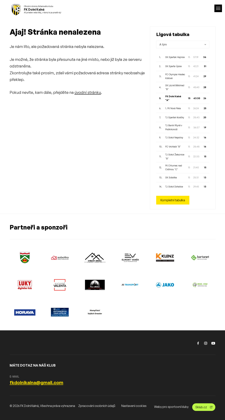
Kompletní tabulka (173, 200)
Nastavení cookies (134, 406)
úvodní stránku (87, 92)
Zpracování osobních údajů (96, 406)
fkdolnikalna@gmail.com (36, 382)
